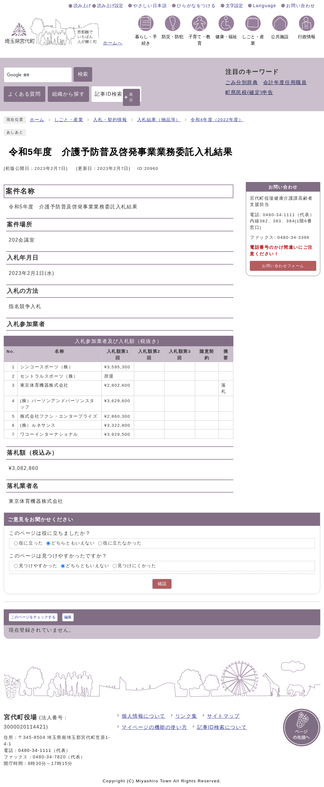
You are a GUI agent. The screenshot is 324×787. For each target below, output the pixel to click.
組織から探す (68, 94)
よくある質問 (24, 94)
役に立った (31, 543)
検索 (83, 74)
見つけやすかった (38, 565)
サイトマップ (223, 716)
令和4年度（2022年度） (217, 119)
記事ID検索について (222, 727)
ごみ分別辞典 (241, 82)
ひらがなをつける (196, 5)
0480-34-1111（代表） (44, 750)
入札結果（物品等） (159, 119)
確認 (162, 583)
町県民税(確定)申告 (249, 92)
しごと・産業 (68, 119)
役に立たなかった (122, 543)
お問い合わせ (300, 5)
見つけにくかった (137, 565)
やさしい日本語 (150, 5)
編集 (68, 617)
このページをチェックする (33, 617)
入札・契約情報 (110, 119)
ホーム (37, 119)
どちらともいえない (73, 543)
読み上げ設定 (110, 5)
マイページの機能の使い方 (154, 727)
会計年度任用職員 (285, 82)
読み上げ (82, 5)
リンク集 (186, 716)
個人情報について (143, 716)
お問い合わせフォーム (283, 266)
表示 (131, 97)
